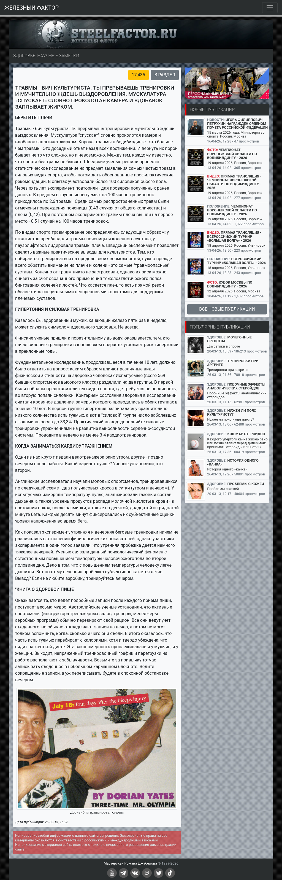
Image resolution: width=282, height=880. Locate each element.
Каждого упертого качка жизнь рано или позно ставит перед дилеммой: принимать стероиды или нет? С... (237, 443)
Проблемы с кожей (245, 484)
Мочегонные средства (229, 339)
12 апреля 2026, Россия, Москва (233, 291)
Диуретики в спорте (223, 346)
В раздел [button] (164, 74)
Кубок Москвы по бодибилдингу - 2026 (229, 284)
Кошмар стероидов (246, 434)
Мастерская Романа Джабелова (130, 863)
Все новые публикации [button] (227, 309)
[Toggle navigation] (270, 7)
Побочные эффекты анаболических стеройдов (236, 386)
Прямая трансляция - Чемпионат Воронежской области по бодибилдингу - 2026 (234, 182)
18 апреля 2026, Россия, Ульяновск (236, 245)
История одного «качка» (233, 462)
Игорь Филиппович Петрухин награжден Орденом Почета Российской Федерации (237, 124)
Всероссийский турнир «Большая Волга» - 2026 (236, 261)
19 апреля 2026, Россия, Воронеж (234, 163)
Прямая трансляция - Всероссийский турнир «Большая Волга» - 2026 (234, 236)
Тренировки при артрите (232, 363)
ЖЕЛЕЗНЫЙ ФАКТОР (31, 7)
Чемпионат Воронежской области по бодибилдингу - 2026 (232, 154)
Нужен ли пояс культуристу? (231, 412)
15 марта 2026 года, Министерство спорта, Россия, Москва (235, 134)
